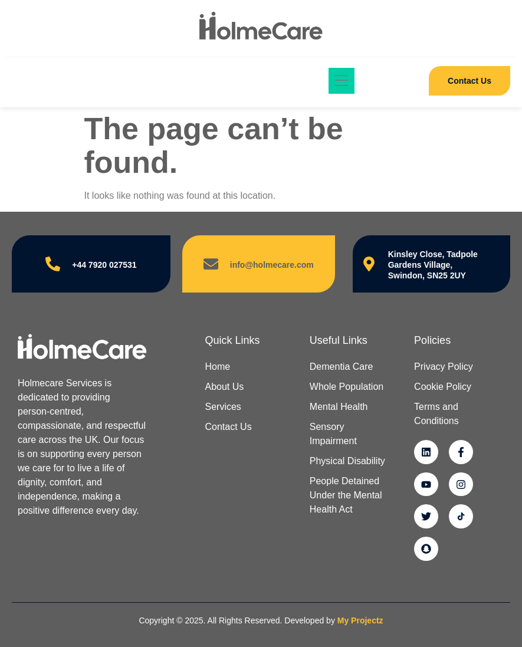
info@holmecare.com (272, 265)
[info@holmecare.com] (210, 264)
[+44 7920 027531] (52, 264)
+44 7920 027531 (104, 265)
